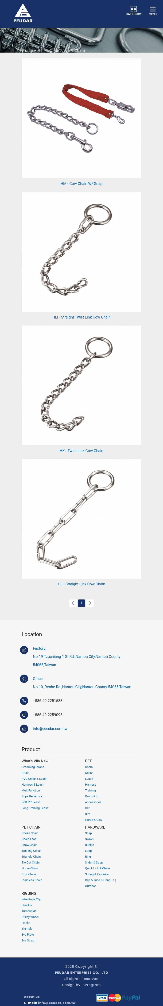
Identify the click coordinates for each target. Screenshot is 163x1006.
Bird (87, 814)
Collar (89, 773)
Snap (88, 833)
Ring (88, 856)
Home (27, 54)
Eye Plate (28, 934)
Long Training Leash (35, 808)
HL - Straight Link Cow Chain (81, 584)
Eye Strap (28, 940)
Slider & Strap (94, 862)
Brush (25, 773)
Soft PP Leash (31, 802)
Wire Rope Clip (31, 899)
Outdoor (90, 886)
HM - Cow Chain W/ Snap (82, 183)
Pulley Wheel (30, 917)
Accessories (93, 802)
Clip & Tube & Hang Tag (100, 880)
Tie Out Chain (30, 862)
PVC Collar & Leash (34, 778)
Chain (55, 54)
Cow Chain (29, 874)
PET (41, 54)
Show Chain (29, 845)
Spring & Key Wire (97, 874)
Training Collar (31, 850)
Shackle (27, 905)
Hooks (26, 923)
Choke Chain (30, 833)
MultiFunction (31, 790)
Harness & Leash (33, 784)
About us (32, 996)
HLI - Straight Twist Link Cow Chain (81, 317)
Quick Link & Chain (97, 868)
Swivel (89, 839)
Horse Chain (30, 868)
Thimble (27, 928)
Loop (88, 850)
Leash (89, 778)
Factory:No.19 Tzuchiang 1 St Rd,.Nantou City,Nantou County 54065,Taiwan (76, 656)
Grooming (91, 796)
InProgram (91, 985)
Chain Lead (29, 839)
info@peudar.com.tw (50, 728)
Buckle (89, 845)
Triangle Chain (31, 856)
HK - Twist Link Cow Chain (81, 451)
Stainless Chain (32, 880)
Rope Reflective (32, 796)
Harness (90, 784)
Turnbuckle (29, 911)
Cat (87, 808)
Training (90, 790)
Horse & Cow (93, 820)
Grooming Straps (33, 767)
